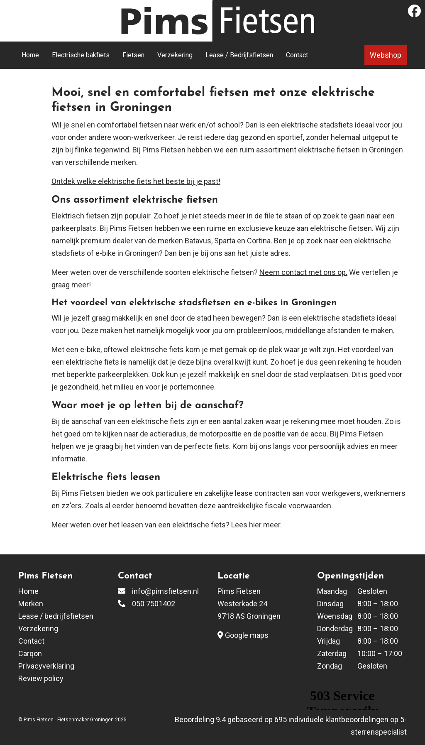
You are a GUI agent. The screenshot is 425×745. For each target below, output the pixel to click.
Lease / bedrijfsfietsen (55, 616)
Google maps (243, 635)
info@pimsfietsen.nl (165, 591)
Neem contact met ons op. (303, 272)
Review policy (41, 678)
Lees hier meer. (256, 524)
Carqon (30, 653)
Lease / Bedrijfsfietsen (239, 55)
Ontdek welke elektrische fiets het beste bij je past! (135, 181)
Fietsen (133, 55)
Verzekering (175, 55)
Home (30, 55)
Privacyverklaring (46, 666)
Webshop (385, 55)
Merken (30, 603)
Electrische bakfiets (81, 55)
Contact (297, 55)
